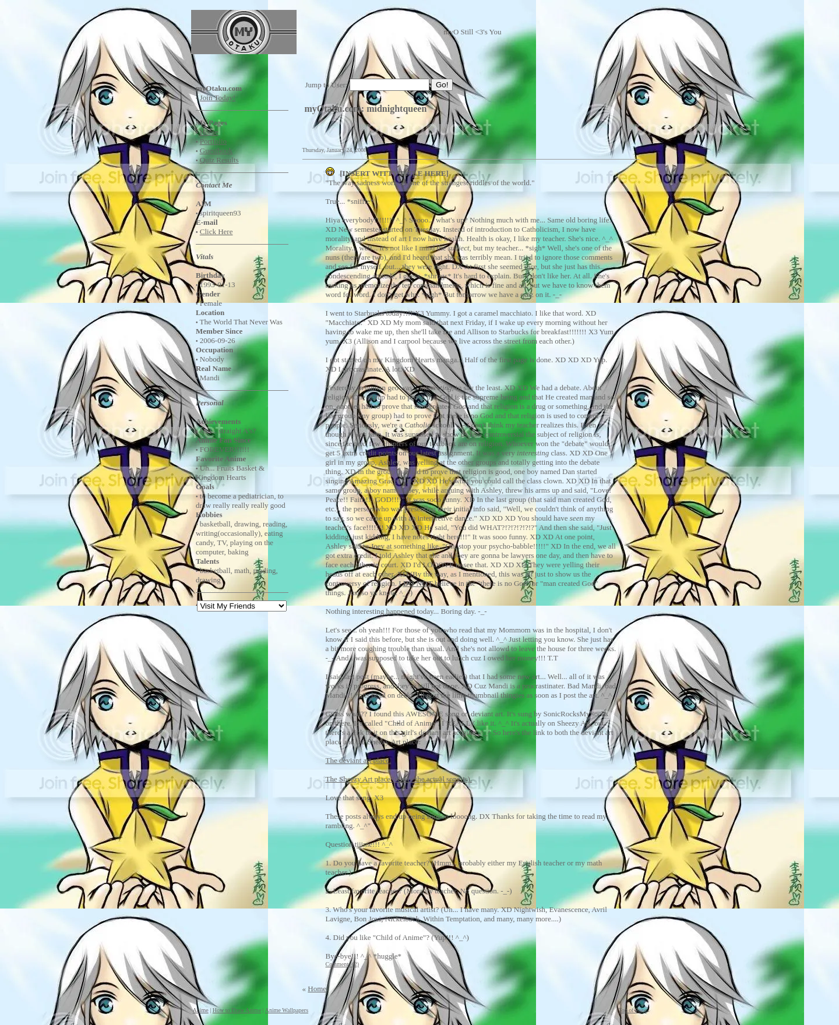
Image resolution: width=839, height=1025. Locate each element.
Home (209, 132)
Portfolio (213, 141)
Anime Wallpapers (286, 1010)
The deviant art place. (359, 760)
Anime (201, 1010)
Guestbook (216, 150)
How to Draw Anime (237, 1010)
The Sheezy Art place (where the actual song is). (399, 779)
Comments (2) (342, 964)
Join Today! (217, 97)
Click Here (216, 231)
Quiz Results (219, 159)
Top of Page (632, 1010)
